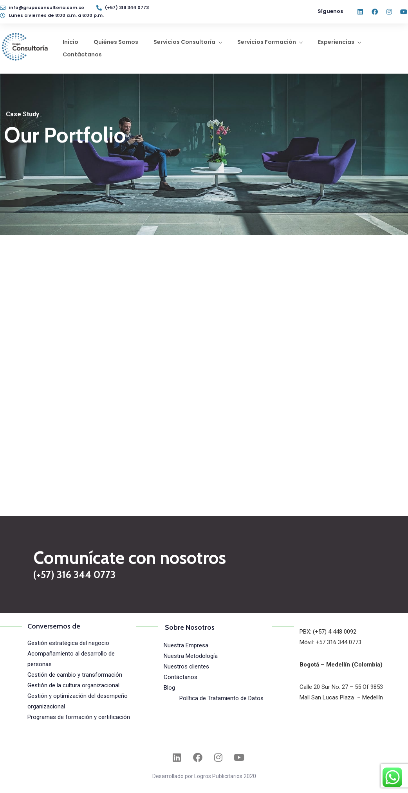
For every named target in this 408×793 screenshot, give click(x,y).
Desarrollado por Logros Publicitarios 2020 (204, 776)
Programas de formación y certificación (78, 717)
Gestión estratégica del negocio (68, 643)
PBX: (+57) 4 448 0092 (328, 631)
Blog (169, 687)
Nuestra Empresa (186, 645)
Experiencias (336, 42)
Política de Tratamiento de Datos (221, 698)
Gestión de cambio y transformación (74, 674)
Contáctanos (82, 54)
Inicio (70, 42)
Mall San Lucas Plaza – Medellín (341, 697)
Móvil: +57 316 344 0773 (330, 642)
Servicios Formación (266, 42)
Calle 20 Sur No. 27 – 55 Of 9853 (341, 686)
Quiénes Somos (116, 42)
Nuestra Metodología (191, 655)
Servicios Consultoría (184, 42)
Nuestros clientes (186, 666)
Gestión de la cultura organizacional (73, 685)
